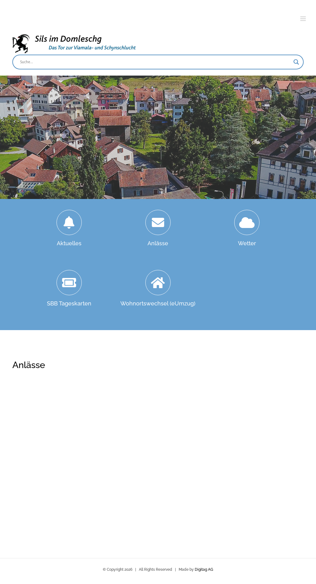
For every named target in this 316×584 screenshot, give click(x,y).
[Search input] (155, 62)
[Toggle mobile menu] (303, 18)
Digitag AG (204, 569)
